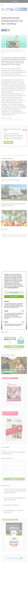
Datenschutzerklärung (13, 287)
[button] (14, 292)
